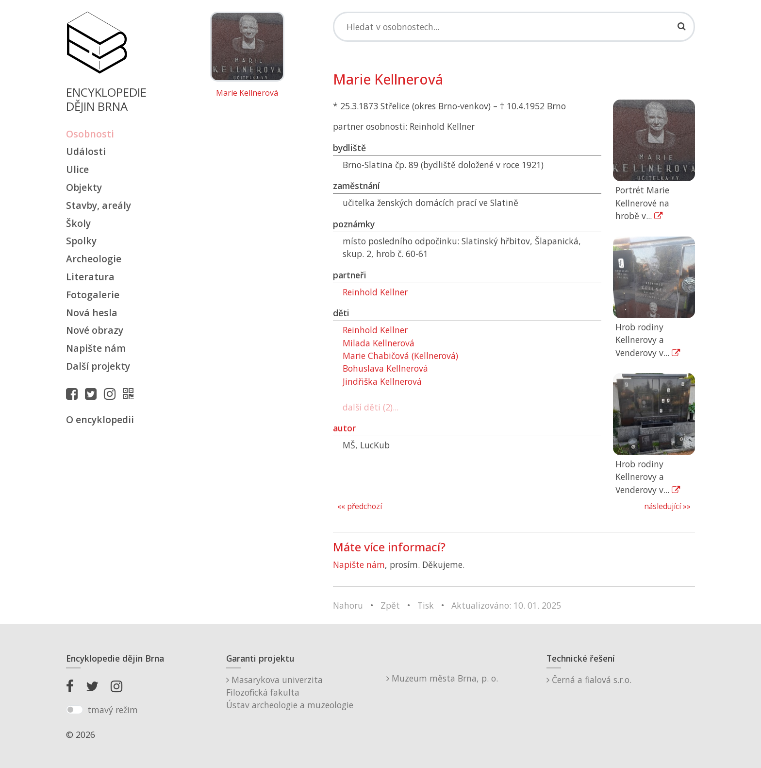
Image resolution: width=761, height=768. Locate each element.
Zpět (390, 605)
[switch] (74, 709)
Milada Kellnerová (378, 343)
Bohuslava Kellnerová (385, 368)
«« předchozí (359, 506)
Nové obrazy (94, 330)
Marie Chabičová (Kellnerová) (400, 355)
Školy (78, 223)
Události (86, 151)
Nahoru (348, 605)
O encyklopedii (100, 419)
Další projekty (98, 366)
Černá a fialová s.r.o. (588, 679)
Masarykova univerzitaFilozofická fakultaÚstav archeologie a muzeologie (289, 692)
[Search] (514, 27)
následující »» (667, 506)
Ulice (77, 169)
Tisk (425, 605)
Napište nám (96, 348)
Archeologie (93, 258)
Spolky (81, 240)
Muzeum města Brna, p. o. (442, 678)
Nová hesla (91, 312)
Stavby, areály (98, 205)
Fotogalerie (92, 294)
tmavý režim (112, 710)
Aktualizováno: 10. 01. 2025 (506, 605)
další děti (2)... (370, 407)
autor (344, 428)
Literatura (90, 276)
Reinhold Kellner (375, 292)
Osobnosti (90, 133)
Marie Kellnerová (247, 93)
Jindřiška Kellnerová (382, 381)
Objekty (84, 187)
